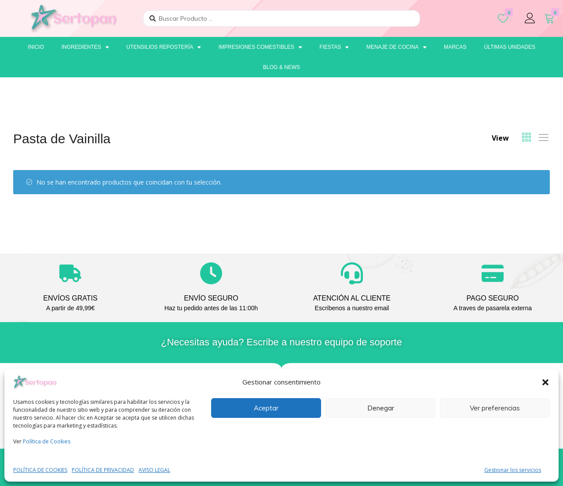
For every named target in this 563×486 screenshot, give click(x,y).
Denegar (380, 408)
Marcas (455, 47)
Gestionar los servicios (512, 470)
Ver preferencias (495, 408)
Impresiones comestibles (260, 47)
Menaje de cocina (396, 47)
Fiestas (334, 47)
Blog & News (281, 67)
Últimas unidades (509, 47)
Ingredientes (85, 47)
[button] (545, 382)
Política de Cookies (46, 441)
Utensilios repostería (163, 47)
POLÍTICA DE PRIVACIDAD (103, 470)
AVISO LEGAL (154, 470)
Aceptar (266, 408)
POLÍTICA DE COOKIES (40, 470)
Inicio (36, 47)
